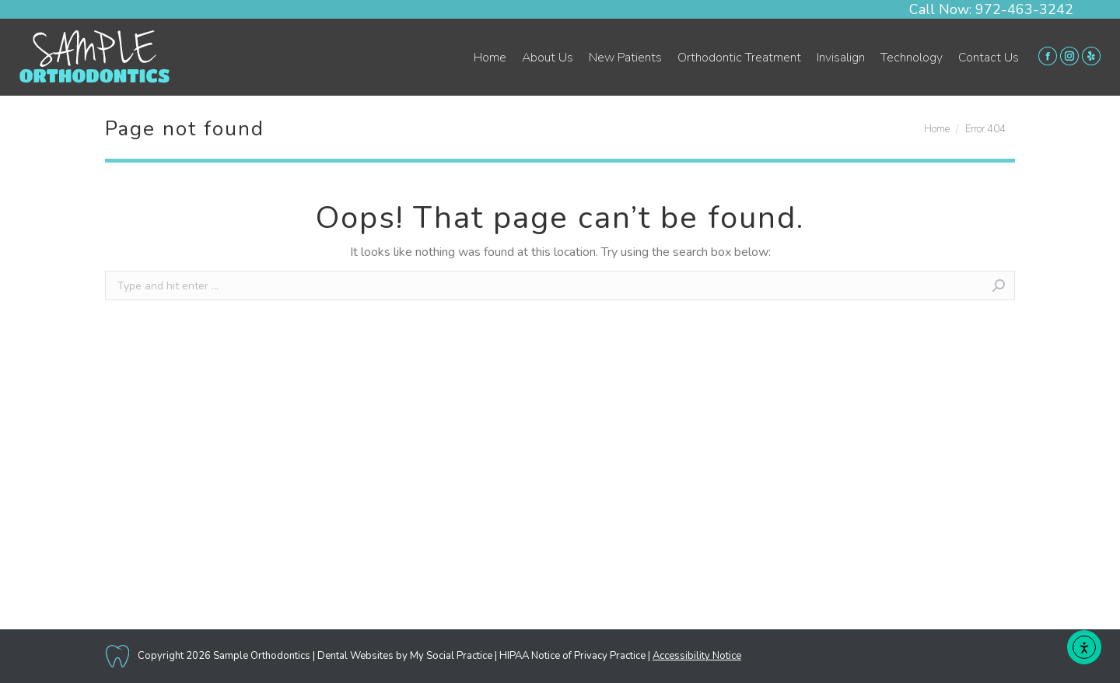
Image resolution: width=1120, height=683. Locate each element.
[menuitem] (490, 57)
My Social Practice (450, 656)
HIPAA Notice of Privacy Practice (572, 656)
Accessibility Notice (697, 656)
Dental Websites (355, 656)
